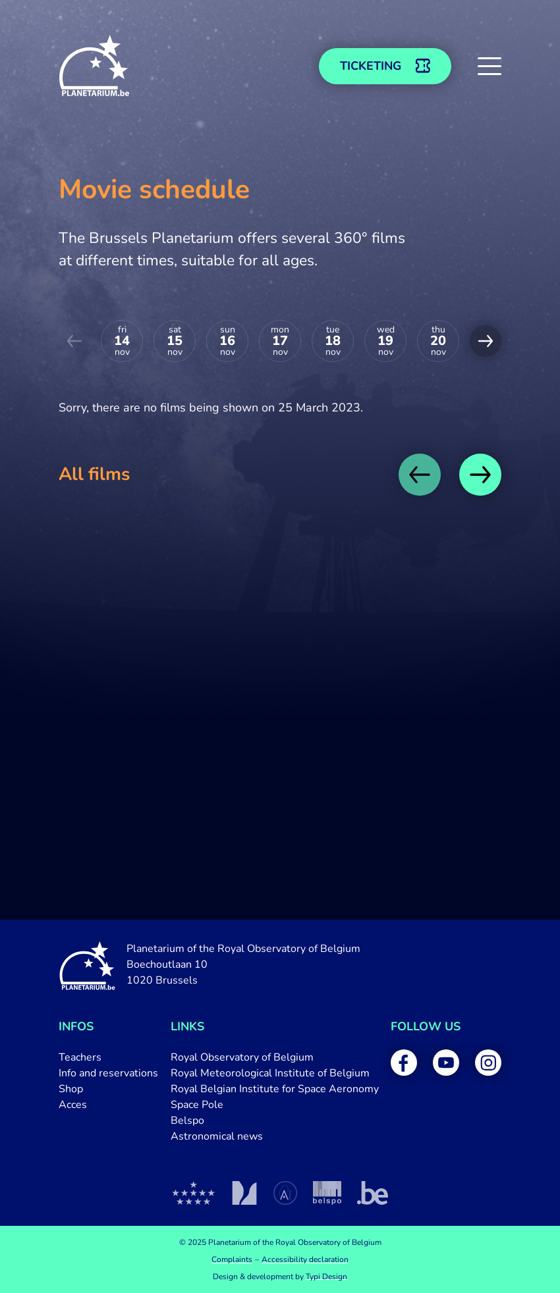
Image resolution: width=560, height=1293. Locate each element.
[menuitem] (108, 1057)
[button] (489, 66)
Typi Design (326, 1276)
